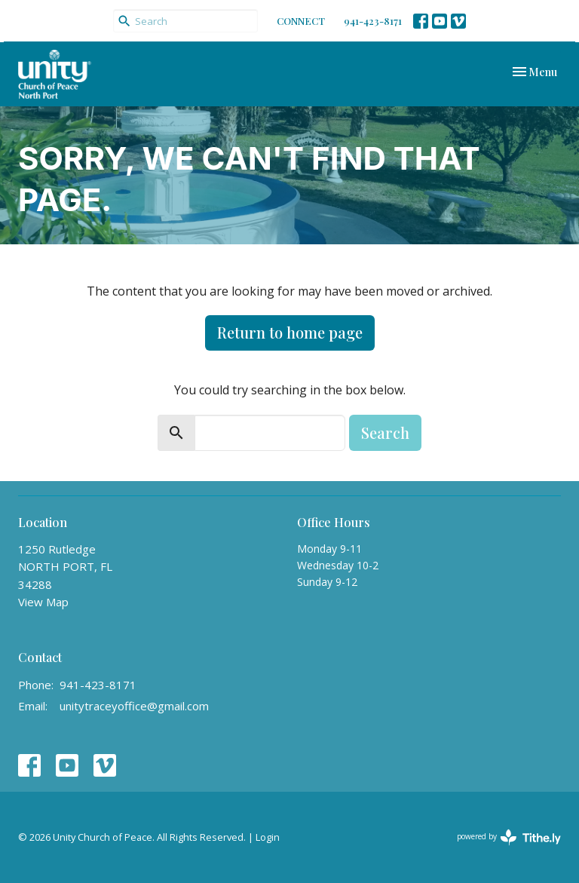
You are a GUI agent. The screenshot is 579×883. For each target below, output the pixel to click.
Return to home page (290, 332)
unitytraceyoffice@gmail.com (134, 705)
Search (385, 432)
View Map (43, 601)
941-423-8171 (373, 20)
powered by (509, 837)
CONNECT (301, 20)
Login (268, 837)
